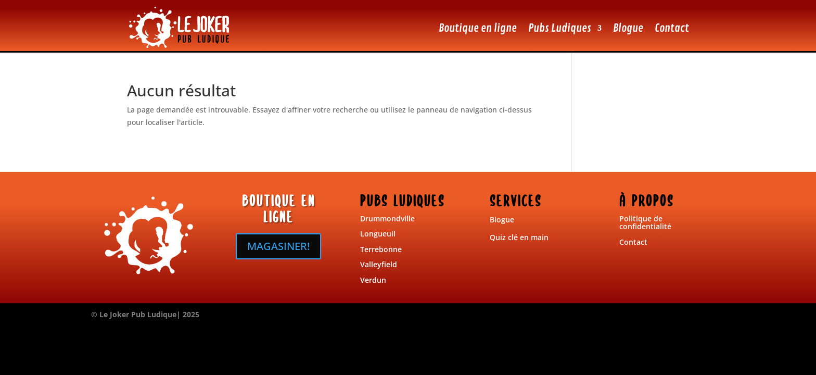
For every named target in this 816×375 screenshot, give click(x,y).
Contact (672, 28)
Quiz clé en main (519, 237)
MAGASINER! (278, 246)
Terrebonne (381, 249)
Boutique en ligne (478, 28)
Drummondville (387, 218)
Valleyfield (378, 264)
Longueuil (378, 234)
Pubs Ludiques (559, 28)
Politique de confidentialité (645, 222)
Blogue (628, 28)
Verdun (373, 280)
